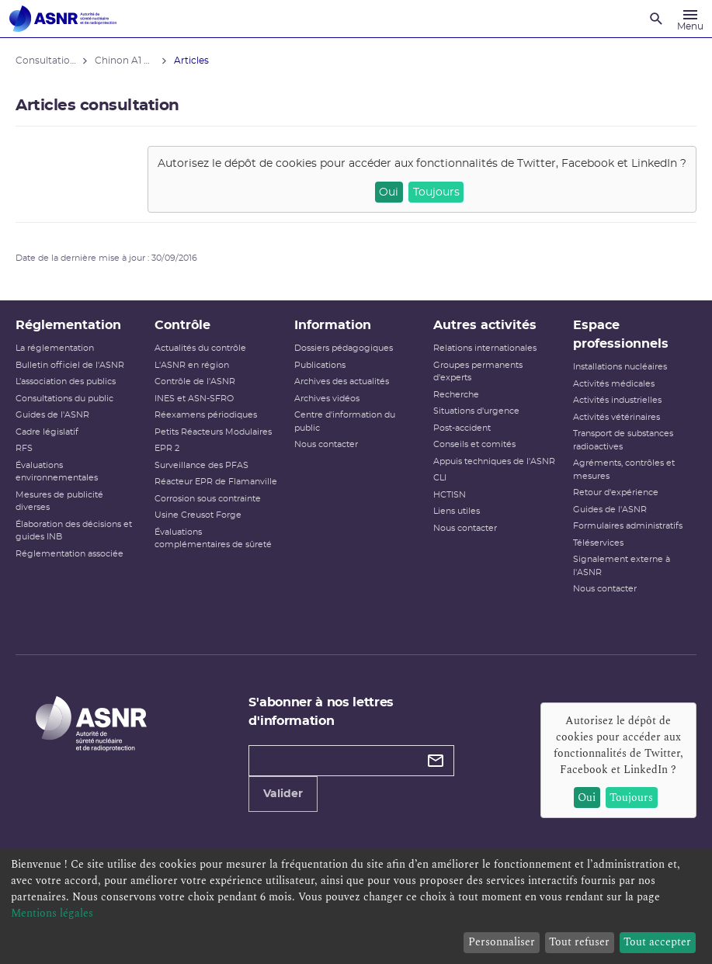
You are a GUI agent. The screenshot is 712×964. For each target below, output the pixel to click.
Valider (283, 794)
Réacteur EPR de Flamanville (216, 481)
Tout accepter (657, 942)
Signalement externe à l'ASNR (621, 566)
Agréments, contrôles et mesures (624, 469)
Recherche (456, 394)
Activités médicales (614, 384)
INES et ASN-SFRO (194, 398)
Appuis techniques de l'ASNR (494, 461)
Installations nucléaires (620, 366)
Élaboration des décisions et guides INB (74, 531)
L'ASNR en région (192, 365)
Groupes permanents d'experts (478, 372)
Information (332, 325)
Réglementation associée (69, 554)
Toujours (436, 192)
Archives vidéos (326, 398)
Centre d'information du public (344, 421)
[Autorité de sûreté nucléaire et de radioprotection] (62, 18)
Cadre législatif (47, 432)
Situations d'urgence (476, 411)
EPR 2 (167, 448)
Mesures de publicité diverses (59, 501)
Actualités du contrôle (200, 348)
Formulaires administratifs (627, 526)
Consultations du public (64, 398)
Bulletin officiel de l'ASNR (70, 365)
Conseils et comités (474, 444)
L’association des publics (66, 381)
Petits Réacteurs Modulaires (213, 432)
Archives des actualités (341, 381)
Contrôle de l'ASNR (195, 381)
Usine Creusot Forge (198, 515)
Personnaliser (501, 942)
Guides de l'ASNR (52, 415)
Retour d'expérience (615, 492)
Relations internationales (485, 348)
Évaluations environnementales (57, 472)
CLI (439, 477)
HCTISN (449, 495)
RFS (24, 448)
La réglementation (55, 348)
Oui (388, 192)
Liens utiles (456, 511)
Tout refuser (579, 942)
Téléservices (598, 543)
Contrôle (182, 325)
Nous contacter (326, 444)
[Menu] (690, 18)
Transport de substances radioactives (623, 440)
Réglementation (68, 325)
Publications (320, 365)
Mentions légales (52, 913)
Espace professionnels (621, 334)
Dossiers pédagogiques (343, 348)
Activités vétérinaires (616, 417)
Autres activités (485, 325)
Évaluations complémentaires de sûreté (213, 539)
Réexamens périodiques (206, 415)
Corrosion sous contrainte (208, 498)
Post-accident (462, 428)
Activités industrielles (617, 400)
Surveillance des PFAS (201, 465)
